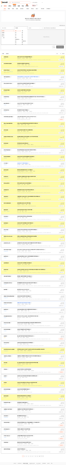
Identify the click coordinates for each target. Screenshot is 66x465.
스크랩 (3, 53)
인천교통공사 (6, 216)
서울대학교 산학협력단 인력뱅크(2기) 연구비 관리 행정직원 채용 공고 (29, 356)
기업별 (13, 8)
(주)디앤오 (5, 362)
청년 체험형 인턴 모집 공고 (21, 415)
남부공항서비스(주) (7, 243)
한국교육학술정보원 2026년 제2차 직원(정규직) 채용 (26, 150)
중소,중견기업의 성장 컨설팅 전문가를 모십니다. (25, 336)
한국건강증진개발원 (7, 329)
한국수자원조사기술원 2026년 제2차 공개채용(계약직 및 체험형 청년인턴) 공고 (30, 249)
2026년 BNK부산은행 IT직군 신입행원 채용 (24, 130)
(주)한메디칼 (6, 442)
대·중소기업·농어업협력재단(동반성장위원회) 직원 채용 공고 (27, 123)
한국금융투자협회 (6, 90)
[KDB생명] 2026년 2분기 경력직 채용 (23, 203)
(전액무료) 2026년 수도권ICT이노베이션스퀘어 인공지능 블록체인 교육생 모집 (30, 349)
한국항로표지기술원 (7, 402)
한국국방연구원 (6, 110)
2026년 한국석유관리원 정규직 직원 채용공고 (25, 342)
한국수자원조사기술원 (7, 249)
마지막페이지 (43, 456)
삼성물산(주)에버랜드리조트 (8, 136)
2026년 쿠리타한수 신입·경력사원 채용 (24, 369)
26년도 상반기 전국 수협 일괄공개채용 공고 (24, 56)
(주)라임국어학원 (6, 422)
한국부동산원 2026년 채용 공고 (22, 143)
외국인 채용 (42, 8)
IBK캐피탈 (5, 289)
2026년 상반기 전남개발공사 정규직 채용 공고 (25, 223)
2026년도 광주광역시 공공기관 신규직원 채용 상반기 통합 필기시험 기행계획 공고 (31, 269)
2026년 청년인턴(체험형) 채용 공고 (23, 389)
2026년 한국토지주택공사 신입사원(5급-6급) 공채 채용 (26, 70)
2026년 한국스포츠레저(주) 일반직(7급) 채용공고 (25, 83)
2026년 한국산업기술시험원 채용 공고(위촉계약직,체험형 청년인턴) (29, 322)
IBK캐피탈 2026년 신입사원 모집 (23, 289)
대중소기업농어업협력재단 (8, 123)
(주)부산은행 (6, 130)
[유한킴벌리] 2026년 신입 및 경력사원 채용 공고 (25, 189)
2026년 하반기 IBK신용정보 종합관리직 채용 (25, 103)
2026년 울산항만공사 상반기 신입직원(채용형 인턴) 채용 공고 (27, 256)
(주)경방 (5, 382)
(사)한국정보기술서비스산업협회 (9, 349)
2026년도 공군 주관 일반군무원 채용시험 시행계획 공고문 (27, 376)
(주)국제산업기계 (6, 429)
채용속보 (27, 8)
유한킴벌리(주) (6, 189)
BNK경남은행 (6, 169)
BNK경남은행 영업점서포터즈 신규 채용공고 (24, 169)
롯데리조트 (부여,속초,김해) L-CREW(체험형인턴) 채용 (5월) (27, 316)
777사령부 (5, 163)
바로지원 (61, 119)
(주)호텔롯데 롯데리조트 (8, 316)
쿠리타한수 (5, 369)
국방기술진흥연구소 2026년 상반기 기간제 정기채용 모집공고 (27, 76)
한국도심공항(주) (6, 183)
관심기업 (7, 53)
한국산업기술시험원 (7, 322)
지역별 (5, 8)
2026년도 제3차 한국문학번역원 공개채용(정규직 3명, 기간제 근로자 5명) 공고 (30, 96)
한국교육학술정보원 (7, 150)
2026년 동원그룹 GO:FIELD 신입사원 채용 (24, 209)
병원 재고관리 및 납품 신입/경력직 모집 (24, 442)
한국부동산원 (6, 143)
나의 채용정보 (48, 8)
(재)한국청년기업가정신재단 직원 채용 (23, 302)
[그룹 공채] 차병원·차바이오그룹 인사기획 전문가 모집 (26, 116)
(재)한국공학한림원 (7, 449)
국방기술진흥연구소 (7, 76)
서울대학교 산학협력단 (7, 356)
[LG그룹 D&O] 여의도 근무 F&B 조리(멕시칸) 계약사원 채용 (27, 362)
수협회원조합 (6, 56)
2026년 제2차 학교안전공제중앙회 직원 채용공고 (25, 156)
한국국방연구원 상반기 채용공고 (22, 110)
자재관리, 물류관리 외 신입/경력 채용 (23, 429)
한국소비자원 (6, 229)
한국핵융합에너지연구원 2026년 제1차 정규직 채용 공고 (27, 282)
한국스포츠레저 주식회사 (8, 83)
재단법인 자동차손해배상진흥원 (9, 296)
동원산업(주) (6, 209)
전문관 (37, 8)
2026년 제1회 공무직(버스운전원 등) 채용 (24, 216)
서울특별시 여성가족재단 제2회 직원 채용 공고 (25, 409)
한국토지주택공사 (6, 70)
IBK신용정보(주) (6, 103)
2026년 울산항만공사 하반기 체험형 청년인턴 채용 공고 (26, 309)
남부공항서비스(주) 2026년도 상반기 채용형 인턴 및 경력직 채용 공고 (29, 243)
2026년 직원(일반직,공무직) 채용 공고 (24, 329)
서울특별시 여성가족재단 (8, 409)
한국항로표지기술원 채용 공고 (22, 402)
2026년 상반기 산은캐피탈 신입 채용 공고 (24, 263)
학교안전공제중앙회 (7, 156)
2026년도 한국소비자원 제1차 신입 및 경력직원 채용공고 (27, 229)
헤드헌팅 (32, 8)
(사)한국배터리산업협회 (8, 63)
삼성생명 (5, 336)
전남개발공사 (6, 223)
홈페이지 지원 (61, 59)
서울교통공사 (6, 196)
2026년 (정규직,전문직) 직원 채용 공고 (24, 296)
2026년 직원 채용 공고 (21, 449)
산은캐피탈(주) (6, 263)
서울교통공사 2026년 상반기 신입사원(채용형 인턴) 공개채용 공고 (28, 196)
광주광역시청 (6, 269)
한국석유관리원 (6, 342)
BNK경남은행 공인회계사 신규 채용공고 (24, 395)
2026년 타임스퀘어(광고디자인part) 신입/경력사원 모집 (27, 382)
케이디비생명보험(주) (7, 203)
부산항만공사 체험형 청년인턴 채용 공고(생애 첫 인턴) (26, 176)
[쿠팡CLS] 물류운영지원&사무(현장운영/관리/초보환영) (27, 236)
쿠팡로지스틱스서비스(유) (8, 236)
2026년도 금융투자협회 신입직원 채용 (24, 90)
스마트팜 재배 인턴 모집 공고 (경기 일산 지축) (25, 435)
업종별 (17, 8)
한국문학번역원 (6, 96)
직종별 (9, 8)
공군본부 (5, 376)
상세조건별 (21, 8)
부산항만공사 (6, 176)
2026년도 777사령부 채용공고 (22, 163)
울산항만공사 (6, 256)
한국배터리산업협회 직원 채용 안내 (23, 63)
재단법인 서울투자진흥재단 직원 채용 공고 (24, 276)
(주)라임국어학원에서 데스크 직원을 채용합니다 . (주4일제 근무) (28, 422)
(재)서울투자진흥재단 (7, 276)
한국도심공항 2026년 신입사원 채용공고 (24, 183)
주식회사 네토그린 (7, 435)
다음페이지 (41, 456)
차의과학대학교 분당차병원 (8, 116)
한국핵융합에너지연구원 (8, 282)
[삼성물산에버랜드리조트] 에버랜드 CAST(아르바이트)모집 (27, 136)
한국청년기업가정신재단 (8, 302)
